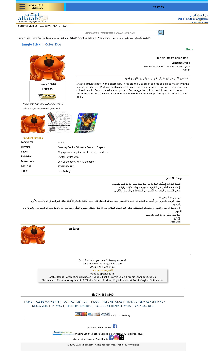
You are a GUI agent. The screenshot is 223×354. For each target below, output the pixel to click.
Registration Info (78, 306)
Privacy (57, 306)
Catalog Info (144, 306)
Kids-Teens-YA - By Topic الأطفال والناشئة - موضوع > (52, 37)
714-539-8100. (106, 266)
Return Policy (112, 301)
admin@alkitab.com (111, 263)
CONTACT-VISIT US (27, 25)
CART (159, 7)
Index (94, 301)
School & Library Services (113, 306)
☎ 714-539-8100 (102, 294)
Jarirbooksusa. (136, 333)
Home (20, 37)
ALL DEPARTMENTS (50, 25)
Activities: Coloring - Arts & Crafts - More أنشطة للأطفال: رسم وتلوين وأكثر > (114, 37)
